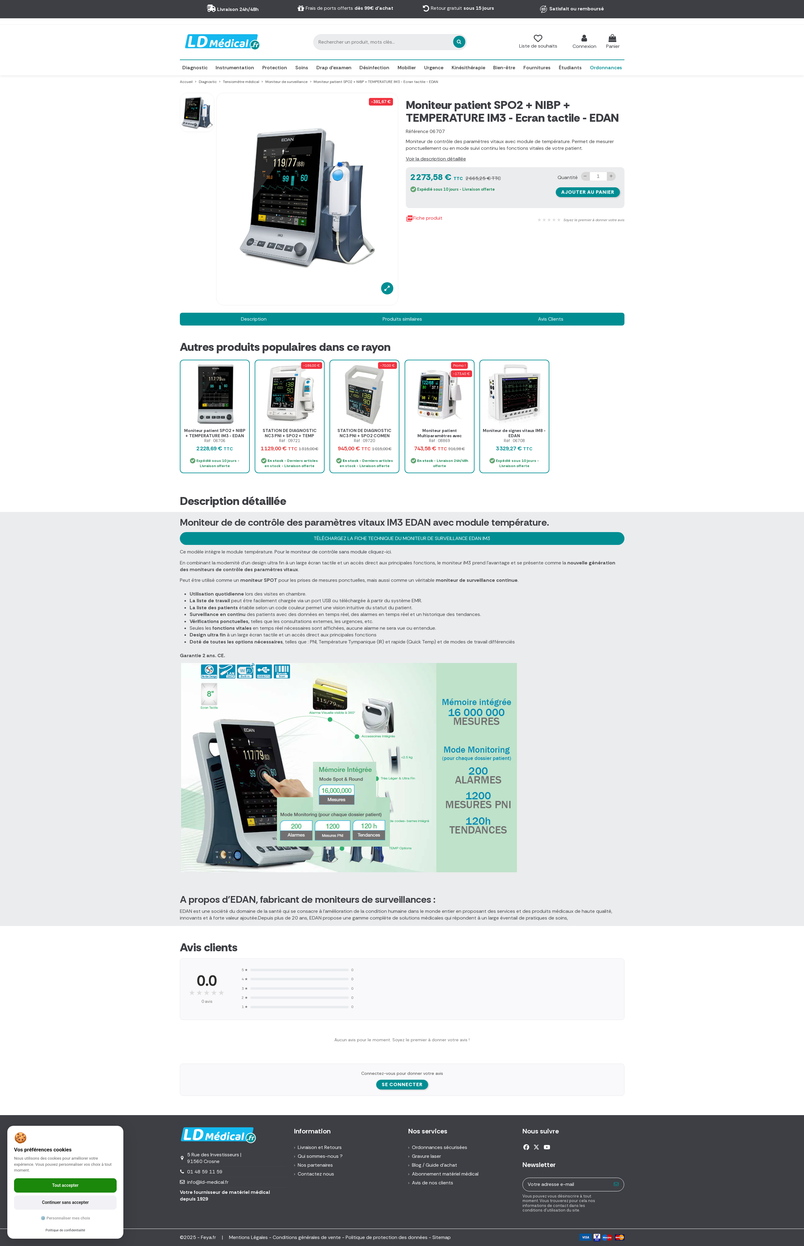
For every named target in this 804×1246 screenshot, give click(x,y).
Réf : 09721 (289, 440)
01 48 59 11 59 (205, 1172)
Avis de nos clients (432, 1182)
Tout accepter (65, 1185)
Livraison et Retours (320, 1147)
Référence (417, 131)
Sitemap (441, 1237)
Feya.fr (209, 1237)
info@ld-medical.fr (207, 1182)
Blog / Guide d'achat (434, 1165)
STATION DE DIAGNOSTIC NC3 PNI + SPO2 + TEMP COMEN (290, 436)
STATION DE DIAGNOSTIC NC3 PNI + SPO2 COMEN (364, 433)
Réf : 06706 (214, 440)
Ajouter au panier (587, 192)
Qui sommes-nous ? (320, 1156)
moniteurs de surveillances (373, 899)
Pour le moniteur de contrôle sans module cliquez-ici (333, 552)
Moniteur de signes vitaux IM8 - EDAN (514, 433)
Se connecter (402, 1084)
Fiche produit (424, 218)
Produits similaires (402, 319)
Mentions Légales (248, 1237)
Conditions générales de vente (307, 1237)
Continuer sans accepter (65, 1202)
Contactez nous (316, 1174)
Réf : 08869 (439, 440)
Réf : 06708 (514, 440)
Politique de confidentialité (65, 1230)
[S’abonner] (616, 1184)
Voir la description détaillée (436, 159)
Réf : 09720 (364, 440)
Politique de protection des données (386, 1237)
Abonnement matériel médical (445, 1174)
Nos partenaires (315, 1165)
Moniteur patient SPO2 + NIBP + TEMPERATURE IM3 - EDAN (215, 433)
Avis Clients (550, 319)
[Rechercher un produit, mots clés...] (425, 42)
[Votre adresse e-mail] (566, 1184)
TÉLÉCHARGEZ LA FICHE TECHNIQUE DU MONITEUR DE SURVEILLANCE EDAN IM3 (402, 538)
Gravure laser (426, 1156)
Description (254, 319)
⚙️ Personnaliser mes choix (65, 1218)
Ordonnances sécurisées (439, 1147)
